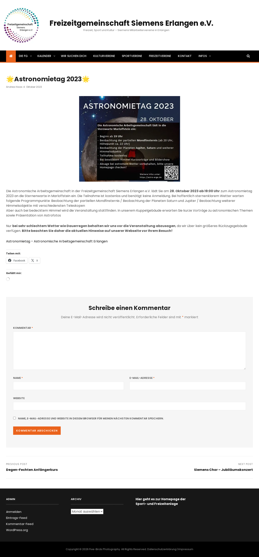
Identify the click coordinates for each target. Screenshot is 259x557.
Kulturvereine (104, 56)
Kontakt (185, 56)
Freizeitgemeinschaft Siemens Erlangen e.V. (131, 23)
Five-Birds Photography (104, 549)
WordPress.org (17, 530)
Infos (204, 56)
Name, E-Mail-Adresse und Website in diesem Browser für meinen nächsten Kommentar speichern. (91, 418)
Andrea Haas (14, 87)
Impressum (185, 549)
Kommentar (23, 328)
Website (19, 398)
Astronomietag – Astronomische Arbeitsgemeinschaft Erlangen (57, 241)
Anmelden (13, 512)
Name (18, 378)
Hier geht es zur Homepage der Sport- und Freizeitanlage (161, 501)
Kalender (46, 56)
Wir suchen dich (73, 56)
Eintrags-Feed (16, 518)
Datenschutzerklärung (161, 549)
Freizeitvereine (160, 56)
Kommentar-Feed (19, 524)
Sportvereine (132, 56)
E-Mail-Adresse (142, 378)
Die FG (25, 56)
